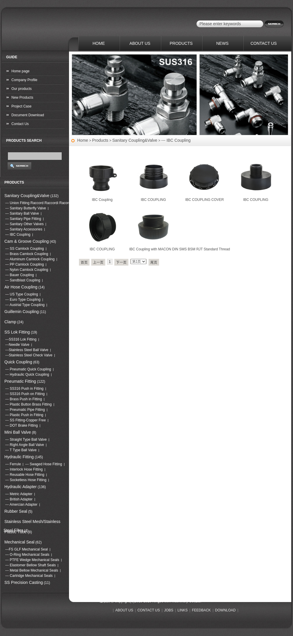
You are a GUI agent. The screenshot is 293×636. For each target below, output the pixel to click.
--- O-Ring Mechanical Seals (27, 555)
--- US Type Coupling (21, 294)
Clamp (10, 321)
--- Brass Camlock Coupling (26, 254)
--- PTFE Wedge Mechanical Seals (32, 560)
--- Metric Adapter (18, 494)
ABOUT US (140, 43)
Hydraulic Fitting (19, 456)
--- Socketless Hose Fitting (25, 480)
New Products (22, 97)
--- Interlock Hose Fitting (24, 469)
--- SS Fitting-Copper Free (25, 420)
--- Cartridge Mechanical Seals (29, 576)
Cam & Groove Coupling (26, 241)
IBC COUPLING (153, 200)
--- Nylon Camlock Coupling (26, 270)
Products (100, 140)
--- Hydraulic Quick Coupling (27, 374)
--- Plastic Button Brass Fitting (28, 404)
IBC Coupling (102, 200)
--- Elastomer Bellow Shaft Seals (30, 565)
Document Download (27, 115)
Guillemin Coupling (21, 311)
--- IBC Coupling (176, 140)
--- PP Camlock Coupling (24, 264)
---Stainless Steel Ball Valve (26, 350)
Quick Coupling (18, 362)
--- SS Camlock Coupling (24, 249)
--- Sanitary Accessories (23, 229)
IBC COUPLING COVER (204, 200)
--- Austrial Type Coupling (25, 305)
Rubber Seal (15, 511)
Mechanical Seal (19, 542)
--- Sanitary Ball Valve (22, 213)
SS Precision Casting (23, 582)
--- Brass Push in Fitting (23, 399)
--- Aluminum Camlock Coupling (30, 259)
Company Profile (24, 80)
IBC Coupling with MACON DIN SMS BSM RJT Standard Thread (179, 249)
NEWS (222, 43)
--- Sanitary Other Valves (24, 224)
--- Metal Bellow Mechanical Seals (31, 570)
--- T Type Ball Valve (21, 450)
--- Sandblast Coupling (22, 280)
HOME (99, 43)
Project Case (21, 106)
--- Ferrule (13, 464)
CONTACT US (264, 43)
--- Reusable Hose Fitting (24, 475)
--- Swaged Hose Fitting (43, 464)
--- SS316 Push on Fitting (25, 394)
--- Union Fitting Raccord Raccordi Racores (38, 203)
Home (82, 140)
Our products (21, 89)
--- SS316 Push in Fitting (24, 389)
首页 (84, 262)
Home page (20, 71)
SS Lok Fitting (17, 332)
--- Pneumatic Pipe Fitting (25, 410)
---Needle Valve (17, 345)
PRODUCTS (181, 43)
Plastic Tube (15, 531)
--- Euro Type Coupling (23, 300)
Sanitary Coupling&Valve (134, 140)
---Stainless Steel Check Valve (28, 355)
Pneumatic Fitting (20, 381)
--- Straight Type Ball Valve (26, 439)
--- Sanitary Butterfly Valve (25, 208)
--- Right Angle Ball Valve (24, 445)
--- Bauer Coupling (19, 275)
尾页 (153, 262)
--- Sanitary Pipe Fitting (23, 219)
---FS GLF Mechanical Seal (26, 549)
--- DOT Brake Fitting (21, 425)
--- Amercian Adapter (21, 504)
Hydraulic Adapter (20, 486)
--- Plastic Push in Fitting (24, 415)
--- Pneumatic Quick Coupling (28, 369)
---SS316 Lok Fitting (21, 339)
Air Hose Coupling (20, 287)
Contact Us (20, 124)
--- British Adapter (18, 499)
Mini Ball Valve (17, 432)
